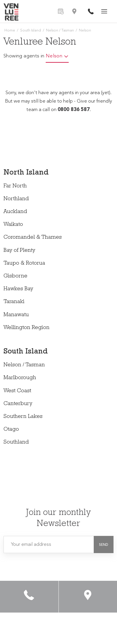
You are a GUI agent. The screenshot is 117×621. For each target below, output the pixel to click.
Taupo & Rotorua (24, 263)
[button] (104, 544)
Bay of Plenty (19, 251)
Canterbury (17, 404)
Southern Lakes (22, 417)
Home (9, 30)
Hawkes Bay (18, 289)
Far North (15, 186)
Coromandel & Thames (32, 237)
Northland (16, 199)
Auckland (15, 212)
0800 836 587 (91, 11)
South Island (30, 30)
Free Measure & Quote (61, 11)
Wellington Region (26, 328)
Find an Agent (74, 11)
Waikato (13, 225)
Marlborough (19, 378)
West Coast (17, 391)
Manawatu (16, 315)
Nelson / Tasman (60, 30)
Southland (16, 442)
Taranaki (13, 302)
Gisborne (15, 276)
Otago (11, 429)
